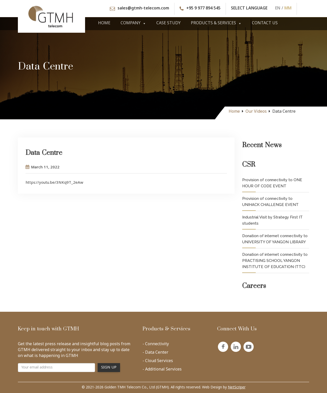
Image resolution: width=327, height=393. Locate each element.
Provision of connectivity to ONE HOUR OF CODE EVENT (272, 183)
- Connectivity (156, 345)
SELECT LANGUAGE (249, 9)
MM (287, 9)
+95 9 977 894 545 (203, 9)
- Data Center (155, 353)
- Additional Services (162, 370)
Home (104, 23)
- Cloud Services (158, 362)
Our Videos (256, 111)
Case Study (168, 23)
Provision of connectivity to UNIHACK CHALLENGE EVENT (270, 201)
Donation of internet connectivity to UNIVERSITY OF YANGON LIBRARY (275, 239)
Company (133, 23)
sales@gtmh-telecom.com (143, 9)
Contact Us (265, 23)
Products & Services (216, 23)
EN (277, 9)
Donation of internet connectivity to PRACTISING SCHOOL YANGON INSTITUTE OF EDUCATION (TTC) (275, 260)
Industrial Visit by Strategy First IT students (272, 220)
